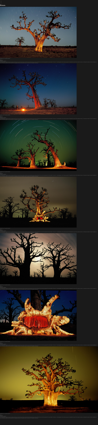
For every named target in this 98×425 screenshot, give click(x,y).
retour (1, 4)
